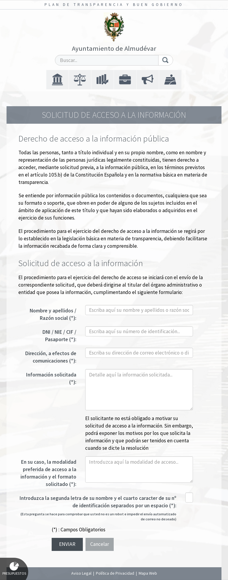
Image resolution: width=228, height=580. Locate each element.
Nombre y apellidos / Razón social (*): (53, 314)
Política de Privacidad (115, 573)
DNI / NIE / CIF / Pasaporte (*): (59, 336)
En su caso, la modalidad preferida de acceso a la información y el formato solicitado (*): (48, 473)
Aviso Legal (81, 573)
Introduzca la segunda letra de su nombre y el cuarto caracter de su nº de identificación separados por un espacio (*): (98, 502)
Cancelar (99, 544)
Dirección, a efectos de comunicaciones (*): (50, 357)
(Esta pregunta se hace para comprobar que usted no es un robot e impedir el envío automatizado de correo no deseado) (98, 516)
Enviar (67, 544)
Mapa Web (148, 573)
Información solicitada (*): (51, 378)
